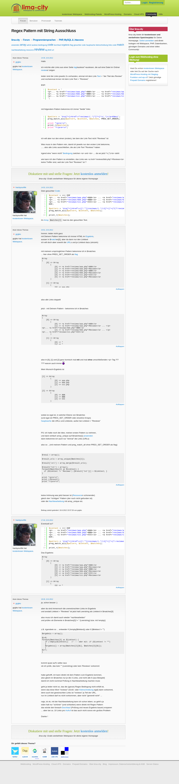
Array (46, 220)
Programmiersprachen (44, 39)
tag (46, 50)
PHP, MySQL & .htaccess (71, 39)
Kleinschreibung (86, 697)
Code (57, 191)
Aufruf (68, 718)
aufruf (29, 45)
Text (99, 76)
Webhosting (25, 772)
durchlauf (57, 45)
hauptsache (90, 45)
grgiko (18, 62)
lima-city (15, 39)
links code (112, 45)
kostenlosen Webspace (23, 218)
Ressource (77, 498)
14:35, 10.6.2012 (47, 58)
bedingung (42, 45)
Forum (23, 21)
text (49, 50)
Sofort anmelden (146, 41)
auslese (35, 45)
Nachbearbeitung (56, 504)
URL (69, 242)
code (50, 44)
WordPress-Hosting (112, 14)
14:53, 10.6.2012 (47, 187)
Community (151, 14)
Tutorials (58, 21)
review (39, 49)
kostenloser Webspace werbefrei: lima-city (40, 8)
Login (145, 2)
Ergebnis (89, 236)
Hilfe (161, 14)
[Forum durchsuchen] (132, 3)
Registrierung (156, 2)
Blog (105, 772)
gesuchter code (80, 45)
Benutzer (34, 21)
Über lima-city (95, 772)
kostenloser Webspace (72, 14)
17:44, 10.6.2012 (47, 523)
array (23, 44)
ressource (30, 50)
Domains (128, 14)
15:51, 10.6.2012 (47, 230)
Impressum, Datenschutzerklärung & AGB (126, 772)
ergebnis (65, 45)
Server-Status (152, 772)
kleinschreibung (102, 45)
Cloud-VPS (139, 14)
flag (71, 45)
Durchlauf (66, 715)
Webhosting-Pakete (93, 14)
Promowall (46, 21)
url (53, 50)
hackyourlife (21, 187)
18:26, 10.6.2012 (47, 602)
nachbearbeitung (18, 50)
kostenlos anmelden (94, 174)
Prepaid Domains (137, 80)
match (120, 44)
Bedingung (67, 153)
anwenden (15, 45)
